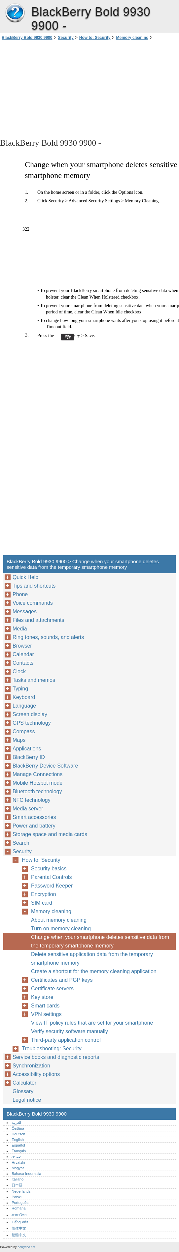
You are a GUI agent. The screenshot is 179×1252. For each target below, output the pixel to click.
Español (18, 1145)
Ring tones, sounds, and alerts (48, 637)
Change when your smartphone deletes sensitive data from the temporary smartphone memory (100, 941)
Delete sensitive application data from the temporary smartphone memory (92, 958)
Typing (20, 688)
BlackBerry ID (29, 757)
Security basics (49, 868)
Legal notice (27, 1100)
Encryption (43, 894)
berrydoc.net (26, 1247)
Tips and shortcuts (34, 586)
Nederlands (21, 1191)
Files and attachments (38, 620)
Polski (16, 1197)
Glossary (23, 1091)
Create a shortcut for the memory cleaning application (94, 971)
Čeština (18, 1128)
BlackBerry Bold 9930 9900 (15, 13)
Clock (19, 671)
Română (18, 1208)
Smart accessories (34, 817)
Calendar (23, 654)
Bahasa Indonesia (26, 1174)
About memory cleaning (59, 920)
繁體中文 (19, 1235)
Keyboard (24, 697)
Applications (27, 748)
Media (20, 628)
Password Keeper (52, 885)
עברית (16, 1156)
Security (65, 37)
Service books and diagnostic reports (56, 1057)
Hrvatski (18, 1162)
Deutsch (18, 1134)
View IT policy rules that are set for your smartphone (92, 1023)
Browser (22, 646)
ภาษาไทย (19, 1215)
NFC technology (32, 800)
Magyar (18, 1168)
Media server (28, 808)
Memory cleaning (132, 37)
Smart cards (45, 1005)
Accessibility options (36, 1074)
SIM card (41, 903)
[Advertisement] (58, 89)
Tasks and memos (34, 680)
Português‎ (20, 1203)
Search (21, 843)
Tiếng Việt (20, 1222)
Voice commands (33, 603)
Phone (20, 594)
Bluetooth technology (37, 791)
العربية (16, 1122)
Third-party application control (66, 1040)
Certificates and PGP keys (61, 980)
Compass (24, 731)
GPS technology (32, 723)
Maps (19, 740)
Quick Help (25, 577)
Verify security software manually (69, 1031)
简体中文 (19, 1228)
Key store (42, 997)
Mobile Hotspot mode (37, 783)
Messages (25, 611)
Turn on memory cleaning (61, 928)
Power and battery (34, 826)
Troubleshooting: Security (52, 1048)
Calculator (24, 1083)
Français (19, 1151)
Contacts (23, 663)
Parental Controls (51, 877)
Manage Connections (37, 774)
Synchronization (31, 1065)
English (18, 1140)
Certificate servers (52, 988)
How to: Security (95, 37)
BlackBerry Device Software (45, 766)
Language (24, 706)
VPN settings (46, 1014)
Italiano (17, 1179)
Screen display (30, 714)
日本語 (17, 1185)
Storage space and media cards (50, 834)
